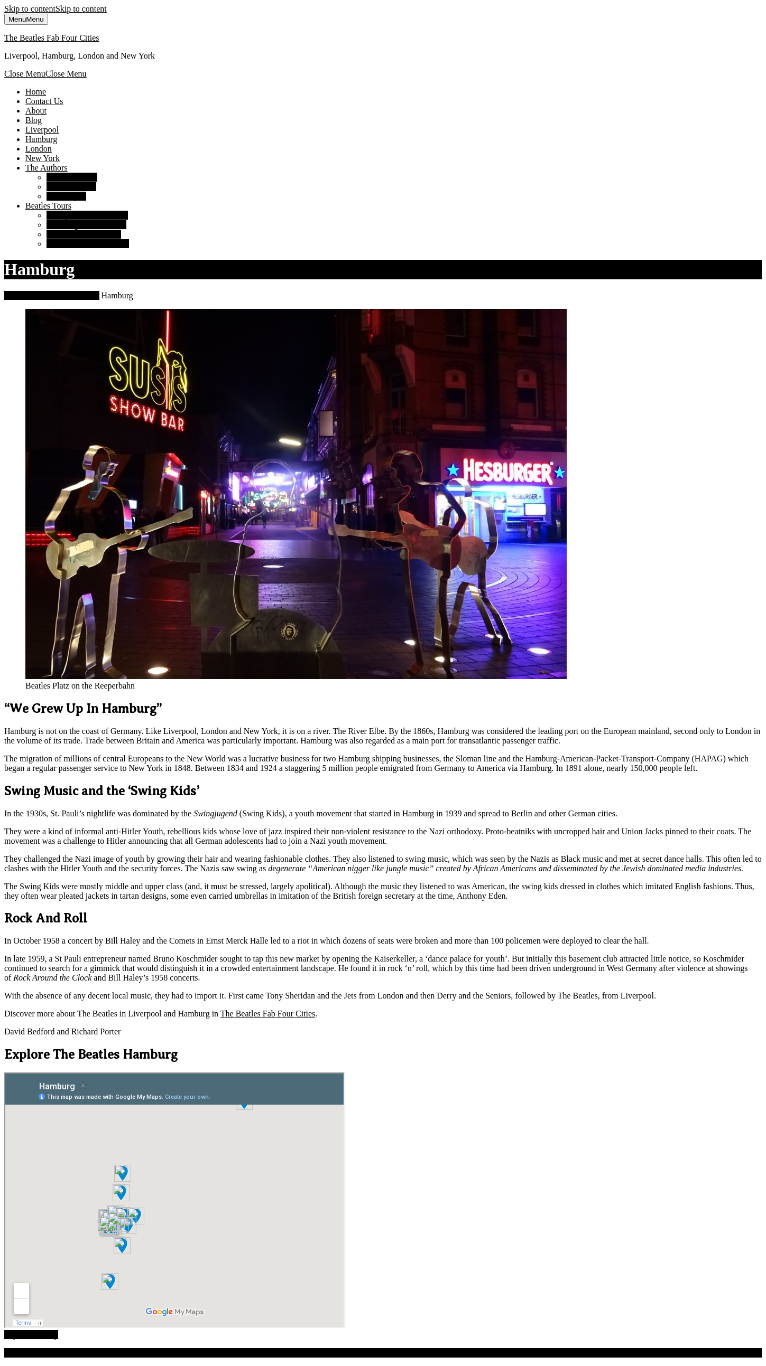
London (38, 148)
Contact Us (44, 101)
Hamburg (41, 139)
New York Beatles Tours (88, 243)
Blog (33, 120)
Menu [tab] (26, 19)
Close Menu (45, 73)
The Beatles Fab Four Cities (51, 37)
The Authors (46, 167)
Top (31, 1334)
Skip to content (55, 8)
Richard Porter (71, 186)
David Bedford (72, 177)
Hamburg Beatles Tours (86, 224)
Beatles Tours (48, 205)
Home (35, 91)
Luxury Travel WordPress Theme (116, 1352)
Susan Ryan (66, 196)
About (36, 110)
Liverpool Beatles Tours (87, 215)
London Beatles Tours (84, 234)
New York (42, 158)
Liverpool (42, 129)
